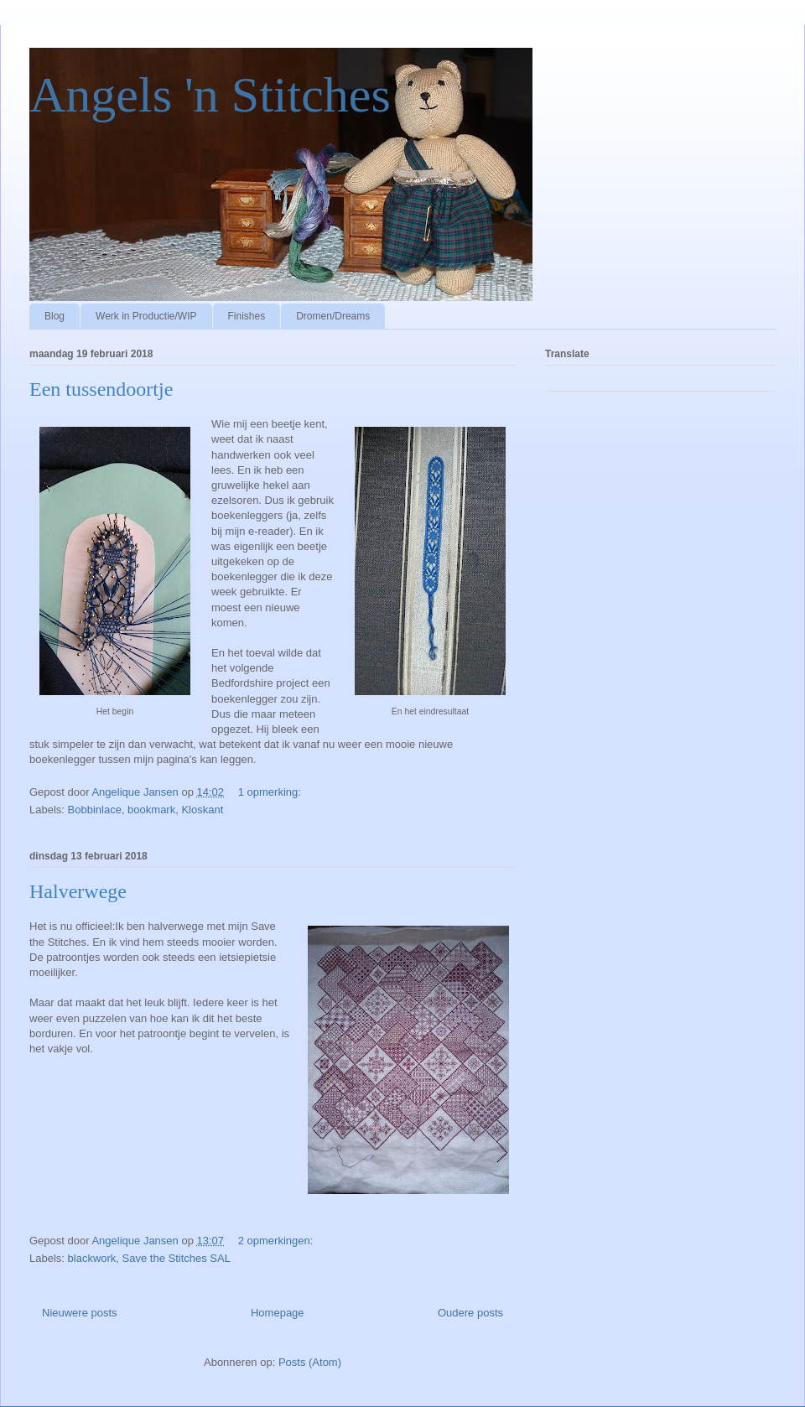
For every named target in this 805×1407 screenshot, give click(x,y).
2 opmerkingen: (277, 1240)
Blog (54, 316)
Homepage (277, 1312)
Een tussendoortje (101, 389)
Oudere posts (470, 1312)
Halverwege (78, 891)
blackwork (92, 1258)
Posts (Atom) (309, 1362)
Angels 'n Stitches (210, 94)
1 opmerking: (271, 792)
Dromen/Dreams (333, 316)
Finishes (247, 316)
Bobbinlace (95, 809)
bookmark (151, 809)
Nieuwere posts (79, 1312)
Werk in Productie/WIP (146, 316)
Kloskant (202, 809)
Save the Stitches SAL (176, 1258)
